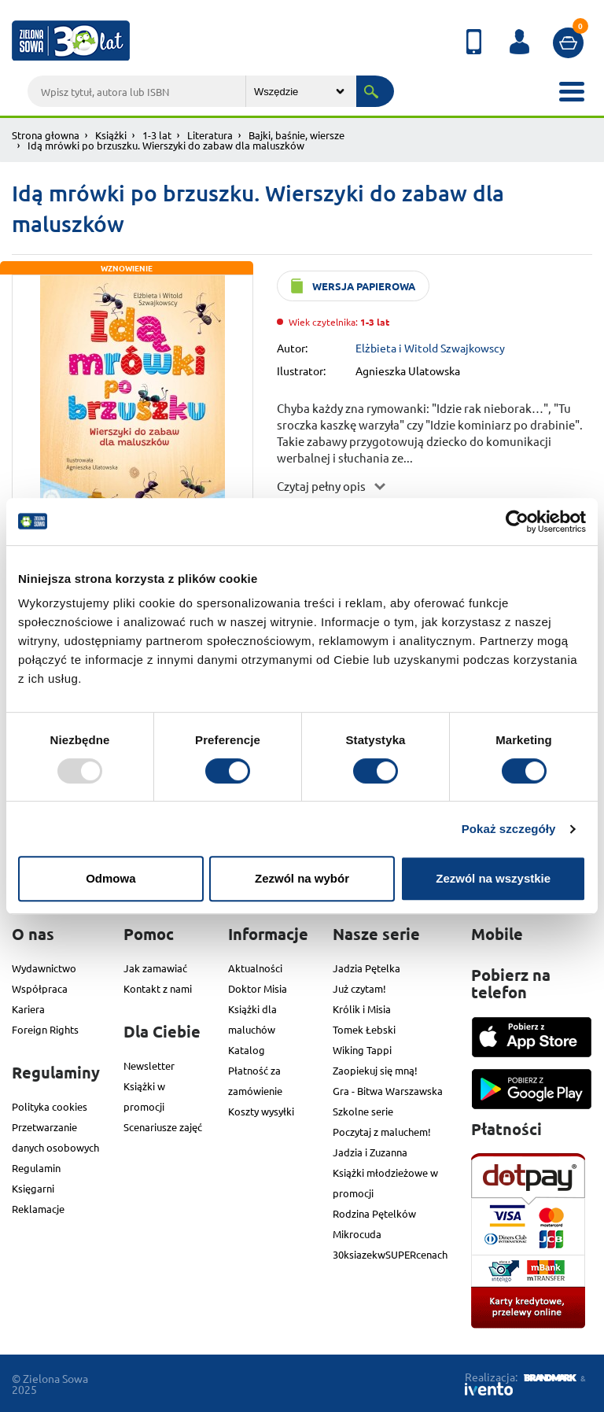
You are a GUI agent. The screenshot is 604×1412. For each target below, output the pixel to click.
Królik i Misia (362, 1009)
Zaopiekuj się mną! (375, 1070)
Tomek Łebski (364, 1029)
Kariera (28, 1009)
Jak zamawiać (155, 968)
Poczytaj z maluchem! (382, 1131)
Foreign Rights (45, 1029)
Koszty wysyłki (261, 1111)
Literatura (210, 135)
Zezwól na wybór (302, 878)
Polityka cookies (49, 1106)
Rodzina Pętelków (374, 1213)
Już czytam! (359, 988)
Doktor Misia (257, 988)
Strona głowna (45, 135)
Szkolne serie (363, 1111)
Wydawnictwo (44, 968)
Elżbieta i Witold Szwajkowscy (430, 348)
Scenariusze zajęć (162, 1127)
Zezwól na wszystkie (493, 878)
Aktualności (255, 968)
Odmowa (110, 878)
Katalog (246, 1049)
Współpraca (40, 988)
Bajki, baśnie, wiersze (296, 135)
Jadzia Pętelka (366, 968)
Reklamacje (38, 1208)
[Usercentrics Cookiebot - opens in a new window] (517, 521)
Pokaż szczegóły (509, 828)
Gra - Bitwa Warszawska (388, 1090)
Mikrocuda (357, 1234)
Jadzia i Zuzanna (370, 1152)
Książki (111, 135)
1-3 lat (156, 135)
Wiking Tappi (362, 1049)
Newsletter (149, 1065)
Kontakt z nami (157, 988)
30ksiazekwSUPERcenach (390, 1254)
